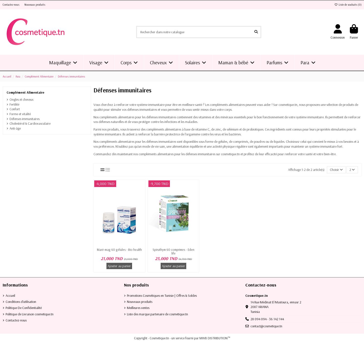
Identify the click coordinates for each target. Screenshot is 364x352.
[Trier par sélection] (336, 169)
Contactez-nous (11, 4)
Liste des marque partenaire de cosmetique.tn (157, 314)
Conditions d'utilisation (21, 301)
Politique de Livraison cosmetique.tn (29, 314)
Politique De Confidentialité (24, 308)
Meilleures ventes (138, 308)
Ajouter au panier (119, 266)
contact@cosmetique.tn (266, 326)
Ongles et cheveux (21, 99)
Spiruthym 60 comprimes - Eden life (173, 251)
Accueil (10, 295)
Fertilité (14, 104)
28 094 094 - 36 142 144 (267, 319)
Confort (15, 109)
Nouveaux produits (34, 4)
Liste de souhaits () (348, 4)
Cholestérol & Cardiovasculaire (30, 123)
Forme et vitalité (20, 114)
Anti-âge (15, 128)
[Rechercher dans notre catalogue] (256, 32)
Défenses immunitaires (25, 119)
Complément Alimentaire (25, 92)
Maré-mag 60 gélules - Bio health (119, 250)
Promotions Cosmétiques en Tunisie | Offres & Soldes (162, 295)
